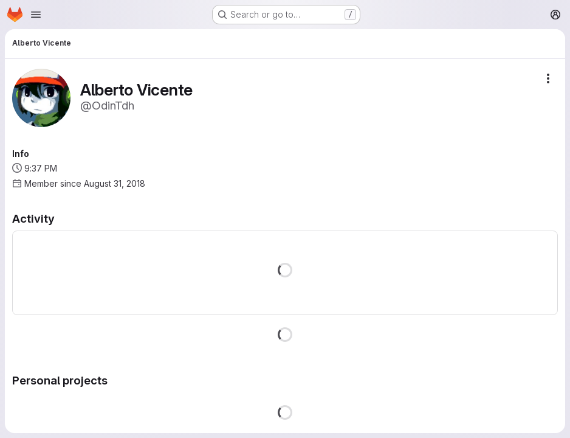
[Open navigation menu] (36, 14)
